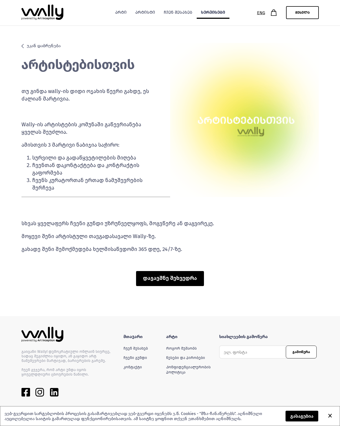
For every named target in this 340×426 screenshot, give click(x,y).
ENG (261, 12)
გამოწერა (301, 352)
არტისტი (145, 12)
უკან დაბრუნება (41, 45)
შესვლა (302, 12)
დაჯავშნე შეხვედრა (170, 278)
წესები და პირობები (185, 357)
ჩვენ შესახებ (135, 348)
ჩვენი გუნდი (135, 357)
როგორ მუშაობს (181, 348)
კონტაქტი (132, 367)
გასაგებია (301, 416)
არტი (121, 12)
